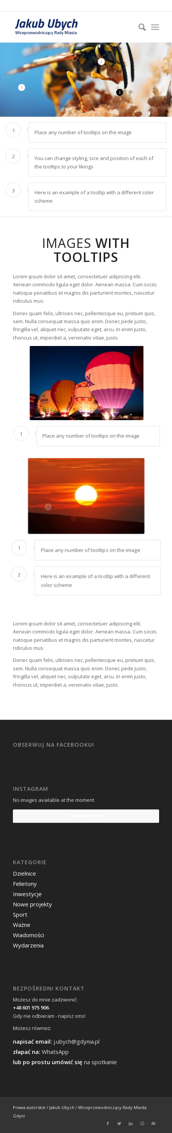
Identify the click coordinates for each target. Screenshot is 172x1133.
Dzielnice (24, 873)
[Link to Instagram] (142, 1123)
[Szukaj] (138, 27)
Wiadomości (28, 935)
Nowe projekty (32, 904)
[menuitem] (138, 27)
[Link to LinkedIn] (130, 1123)
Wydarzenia (28, 945)
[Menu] (155, 27)
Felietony (25, 883)
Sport (20, 914)
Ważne (21, 924)
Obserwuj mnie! (86, 815)
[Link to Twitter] (119, 1123)
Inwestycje (27, 894)
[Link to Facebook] (108, 1123)
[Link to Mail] (153, 1123)
